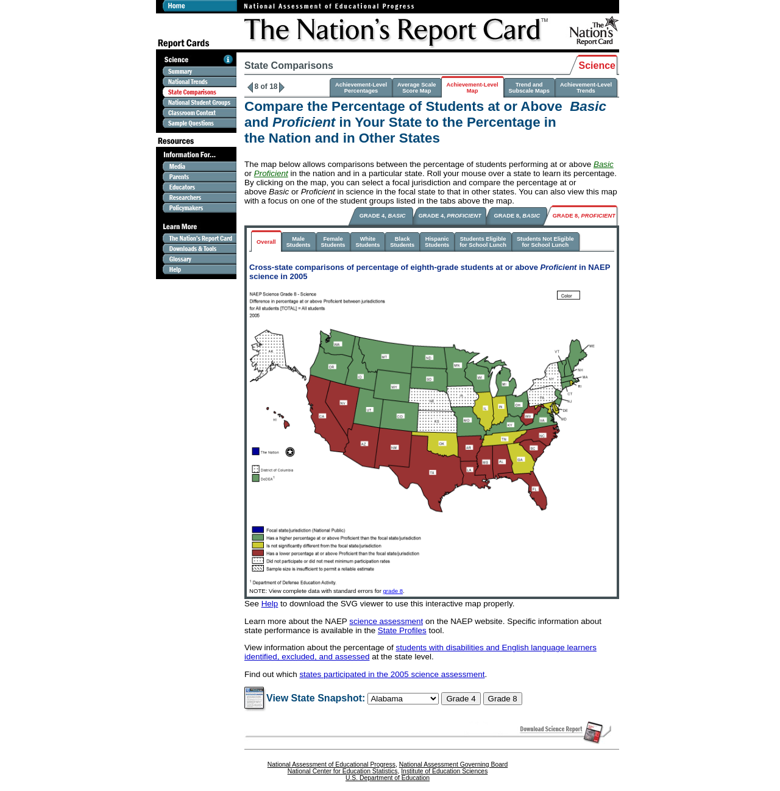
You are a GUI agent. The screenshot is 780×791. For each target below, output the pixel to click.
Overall (266, 242)
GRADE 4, (383, 216)
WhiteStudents (367, 242)
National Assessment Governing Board (453, 764)
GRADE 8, (517, 216)
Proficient (271, 173)
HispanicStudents (437, 242)
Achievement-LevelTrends (586, 88)
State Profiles (402, 630)
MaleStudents (298, 242)
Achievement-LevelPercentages (361, 88)
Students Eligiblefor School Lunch (482, 242)
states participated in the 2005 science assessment (391, 674)
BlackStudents (402, 242)
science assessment (386, 621)
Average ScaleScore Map (416, 88)
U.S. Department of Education (388, 778)
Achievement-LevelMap (472, 88)
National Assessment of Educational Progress (331, 764)
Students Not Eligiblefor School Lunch (545, 242)
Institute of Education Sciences (444, 771)
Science (597, 65)
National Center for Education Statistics (343, 771)
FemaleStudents (333, 242)
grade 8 (393, 590)
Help (269, 603)
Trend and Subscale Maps (529, 88)
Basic (604, 164)
